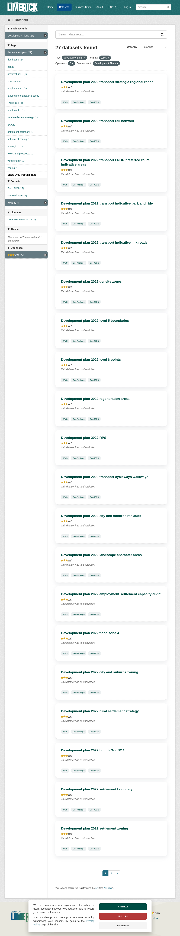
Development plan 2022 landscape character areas (101, 555)
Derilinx (152, 918)
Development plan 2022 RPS (83, 438)
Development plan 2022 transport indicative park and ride (107, 203)
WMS (65, 102)
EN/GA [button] (113, 7)
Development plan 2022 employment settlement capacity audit (110, 594)
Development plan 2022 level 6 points (91, 359)
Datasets (64, 7)
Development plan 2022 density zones (91, 281)
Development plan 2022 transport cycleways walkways (104, 477)
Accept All (123, 907)
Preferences (123, 926)
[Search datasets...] (106, 35)
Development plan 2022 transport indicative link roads (104, 242)
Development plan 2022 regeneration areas (95, 399)
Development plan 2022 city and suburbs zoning (99, 672)
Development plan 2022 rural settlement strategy (100, 711)
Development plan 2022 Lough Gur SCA (93, 750)
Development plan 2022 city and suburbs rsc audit (101, 516)
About (100, 7)
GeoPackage (79, 102)
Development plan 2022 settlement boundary (97, 789)
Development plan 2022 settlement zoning (94, 828)
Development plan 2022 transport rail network (97, 121)
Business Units (83, 7)
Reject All (123, 916)
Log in (127, 7)
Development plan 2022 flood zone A (90, 633)
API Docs (108, 888)
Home (50, 7)
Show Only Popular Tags (22, 174)
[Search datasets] (153, 7)
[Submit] (167, 6)
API (96, 888)
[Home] (8, 20)
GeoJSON (94, 102)
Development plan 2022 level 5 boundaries (95, 320)
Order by (132, 46)
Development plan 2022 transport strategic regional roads (107, 82)
